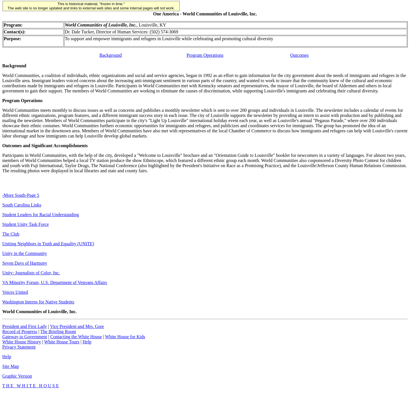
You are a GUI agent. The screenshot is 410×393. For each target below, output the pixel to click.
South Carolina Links (21, 204)
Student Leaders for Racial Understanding (40, 214)
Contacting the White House (76, 336)
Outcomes (299, 55)
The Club (10, 234)
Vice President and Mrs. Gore (77, 326)
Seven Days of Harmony (24, 263)
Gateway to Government (24, 336)
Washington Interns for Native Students (38, 301)
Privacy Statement (19, 347)
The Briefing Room (58, 331)
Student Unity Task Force (25, 224)
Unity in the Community (24, 253)
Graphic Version (17, 376)
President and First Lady (24, 326)
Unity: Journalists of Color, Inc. (31, 272)
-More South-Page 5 (20, 195)
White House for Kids (125, 336)
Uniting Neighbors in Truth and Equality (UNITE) (48, 243)
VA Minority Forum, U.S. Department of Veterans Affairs (54, 282)
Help (87, 341)
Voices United (15, 292)
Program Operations (204, 55)
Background (110, 55)
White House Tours (61, 341)
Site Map (10, 366)
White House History (21, 341)
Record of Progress (19, 331)
